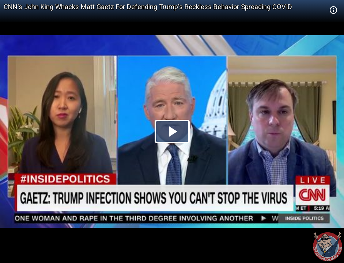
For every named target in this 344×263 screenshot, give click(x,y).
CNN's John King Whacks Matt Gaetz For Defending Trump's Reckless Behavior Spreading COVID (148, 7)
